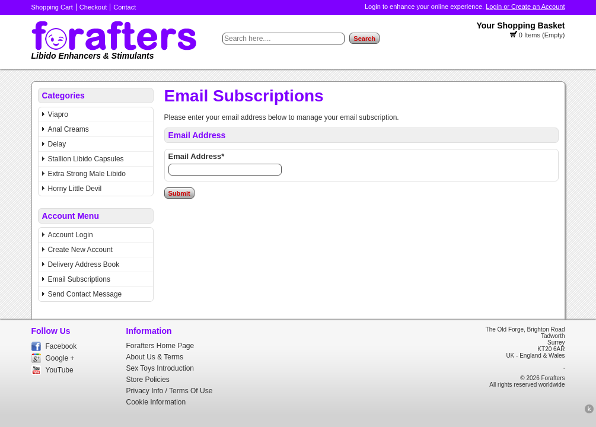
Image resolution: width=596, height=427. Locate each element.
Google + (60, 358)
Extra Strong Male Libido (87, 174)
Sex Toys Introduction (160, 368)
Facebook (61, 346)
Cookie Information (156, 402)
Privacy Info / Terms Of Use (169, 391)
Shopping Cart (52, 7)
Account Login (70, 235)
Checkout (93, 7)
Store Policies (148, 379)
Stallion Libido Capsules (86, 159)
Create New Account (80, 250)
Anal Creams (68, 129)
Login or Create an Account (525, 6)
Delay (57, 144)
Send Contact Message (85, 294)
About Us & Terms (154, 357)
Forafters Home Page (160, 346)
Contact (124, 7)
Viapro (58, 114)
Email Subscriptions (79, 279)
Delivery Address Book (84, 264)
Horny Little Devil (75, 188)
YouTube (60, 370)
